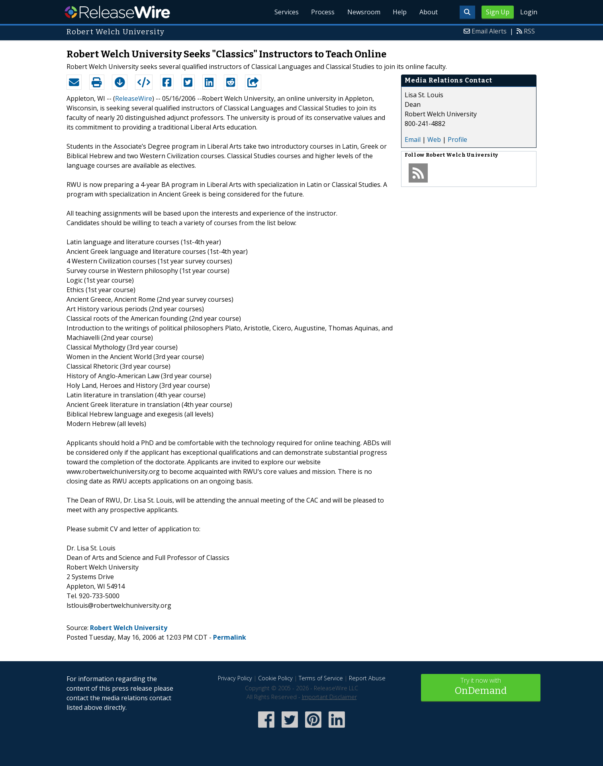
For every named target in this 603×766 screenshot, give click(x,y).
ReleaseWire (117, 12)
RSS (529, 31)
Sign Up (497, 12)
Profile (457, 139)
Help (399, 12)
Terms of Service (321, 678)
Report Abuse (367, 678)
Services (285, 12)
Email (413, 139)
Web (434, 139)
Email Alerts (489, 31)
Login (528, 12)
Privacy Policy (235, 678)
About (428, 12)
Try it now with (480, 687)
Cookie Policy (275, 678)
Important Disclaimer (329, 697)
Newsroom (363, 12)
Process (322, 12)
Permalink (229, 637)
